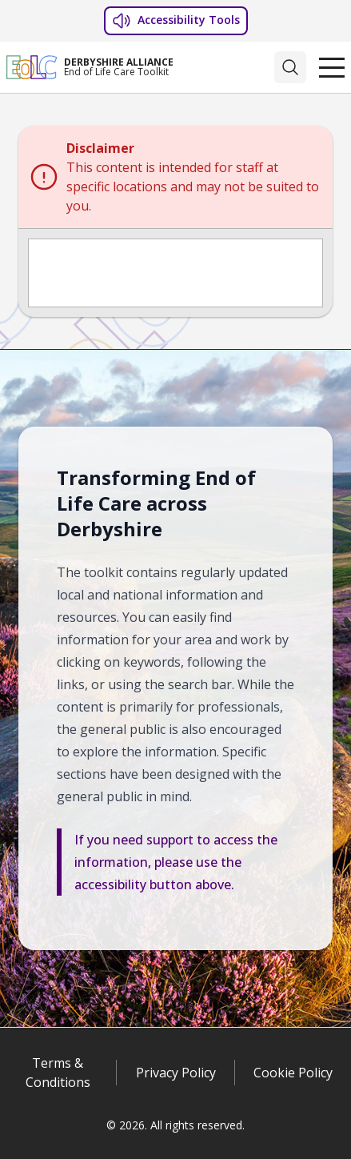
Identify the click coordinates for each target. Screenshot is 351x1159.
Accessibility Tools (176, 20)
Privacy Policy (176, 1072)
